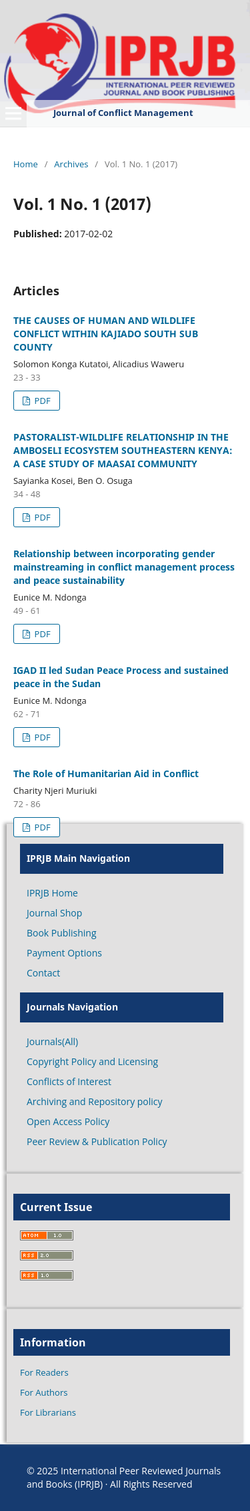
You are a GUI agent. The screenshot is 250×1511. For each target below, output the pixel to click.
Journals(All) (52, 1041)
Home (25, 164)
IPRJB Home (52, 892)
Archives (71, 164)
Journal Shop (54, 912)
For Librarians (48, 1412)
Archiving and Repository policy (95, 1101)
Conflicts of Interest (69, 1081)
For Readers (44, 1372)
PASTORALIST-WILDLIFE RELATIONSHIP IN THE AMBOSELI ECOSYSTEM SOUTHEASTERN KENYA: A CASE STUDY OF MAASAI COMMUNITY (123, 450)
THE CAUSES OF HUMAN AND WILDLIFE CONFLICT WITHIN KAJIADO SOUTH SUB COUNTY (105, 333)
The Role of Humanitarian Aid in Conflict (106, 773)
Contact (43, 972)
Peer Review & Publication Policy (97, 1141)
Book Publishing (62, 932)
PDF (41, 401)
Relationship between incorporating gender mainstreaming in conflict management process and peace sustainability (124, 567)
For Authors (43, 1392)
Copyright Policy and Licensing (92, 1061)
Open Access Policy (68, 1121)
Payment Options (64, 952)
